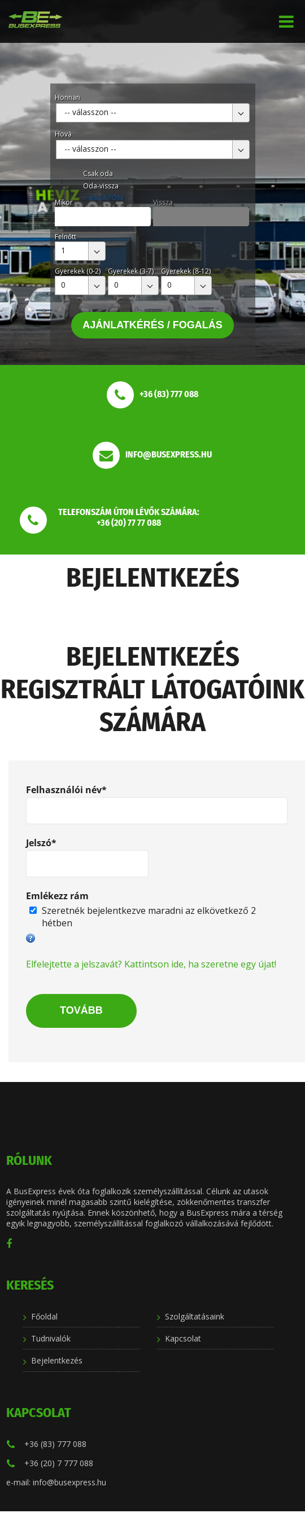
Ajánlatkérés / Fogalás (152, 325)
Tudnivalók (51, 1338)
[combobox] (153, 113)
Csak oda (98, 173)
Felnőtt (65, 236)
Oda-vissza (101, 186)
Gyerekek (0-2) (78, 271)
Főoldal (44, 1316)
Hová (63, 134)
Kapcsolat (183, 1338)
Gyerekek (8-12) (186, 271)
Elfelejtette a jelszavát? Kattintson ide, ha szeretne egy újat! (151, 964)
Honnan (67, 97)
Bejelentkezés (56, 1360)
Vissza (163, 202)
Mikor (64, 202)
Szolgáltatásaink (194, 1316)
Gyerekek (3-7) (131, 271)
